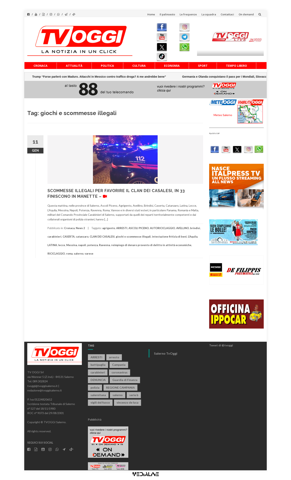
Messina (71, 245)
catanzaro (82, 236)
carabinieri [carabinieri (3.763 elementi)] (98, 372)
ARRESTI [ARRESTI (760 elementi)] (96, 357)
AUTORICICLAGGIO (162, 228)
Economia (172, 66)
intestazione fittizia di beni (169, 236)
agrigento (108, 228)
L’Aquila (192, 236)
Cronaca (40, 66)
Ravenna (104, 245)
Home (151, 14)
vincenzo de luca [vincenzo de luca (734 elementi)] (127, 402)
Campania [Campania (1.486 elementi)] (118, 364)
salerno (78, 253)
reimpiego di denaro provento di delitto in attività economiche (151, 245)
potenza (92, 245)
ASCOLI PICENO (139, 228)
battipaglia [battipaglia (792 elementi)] (98, 364)
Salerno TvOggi (165, 353)
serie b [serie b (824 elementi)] (133, 395)
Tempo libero (236, 66)
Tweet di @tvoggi (221, 345)
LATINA (52, 245)
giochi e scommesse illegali (133, 236)
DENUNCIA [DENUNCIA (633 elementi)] (98, 380)
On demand (246, 14)
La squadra (208, 14)
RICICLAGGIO (56, 253)
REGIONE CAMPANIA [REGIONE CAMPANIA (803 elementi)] (120, 387)
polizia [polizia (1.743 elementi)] (95, 387)
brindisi (195, 228)
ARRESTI (121, 228)
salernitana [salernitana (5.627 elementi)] (98, 395)
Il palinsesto (167, 14)
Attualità (74, 66)
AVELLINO (182, 228)
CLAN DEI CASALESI (102, 236)
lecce (61, 245)
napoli (82, 245)
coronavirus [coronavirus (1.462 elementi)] (120, 372)
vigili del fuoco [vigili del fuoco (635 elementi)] (100, 402)
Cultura (139, 66)
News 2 (80, 228)
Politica (107, 66)
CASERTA (69, 236)
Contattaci (227, 14)
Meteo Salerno (223, 115)
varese (89, 253)
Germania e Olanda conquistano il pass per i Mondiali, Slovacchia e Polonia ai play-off (126, 76)
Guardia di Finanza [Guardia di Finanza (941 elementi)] (124, 380)
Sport (203, 66)
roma (69, 253)
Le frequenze (188, 14)
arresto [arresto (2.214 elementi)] (114, 357)
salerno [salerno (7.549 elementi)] (118, 395)
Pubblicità (94, 419)
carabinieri (54, 236)
